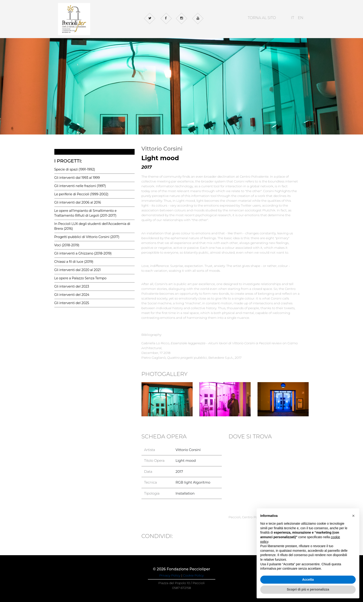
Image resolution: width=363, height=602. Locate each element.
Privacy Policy (169, 575)
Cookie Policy (193, 575)
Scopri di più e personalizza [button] (308, 589)
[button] (353, 515)
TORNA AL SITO (262, 18)
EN (300, 18)
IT (292, 18)
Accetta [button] (308, 579)
